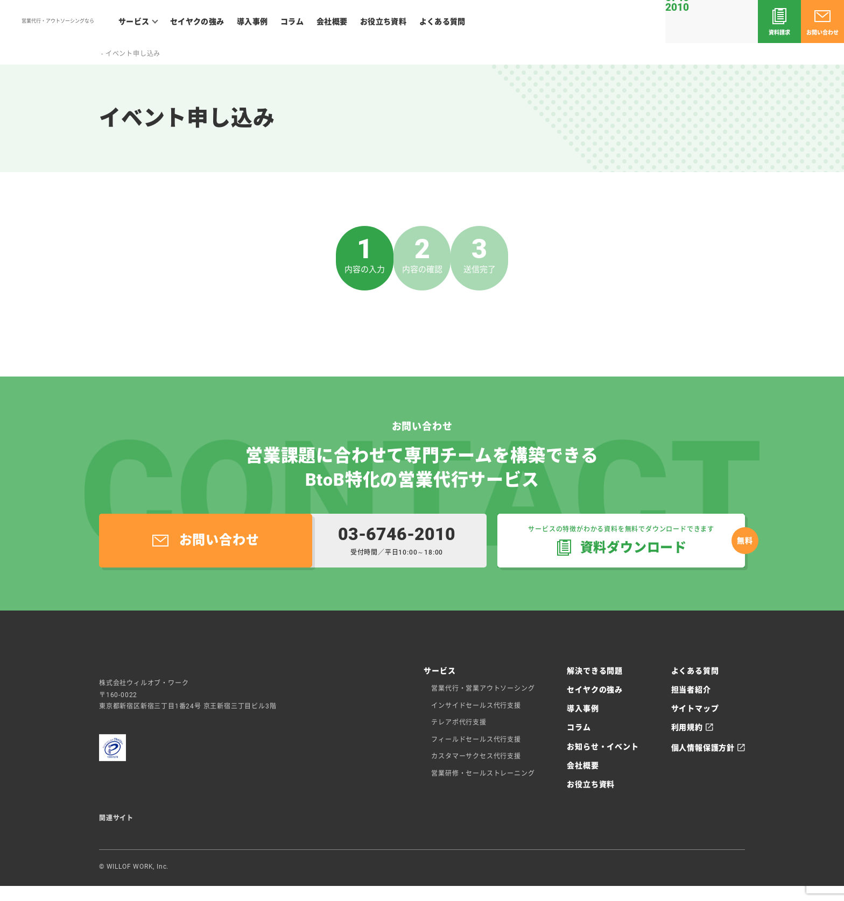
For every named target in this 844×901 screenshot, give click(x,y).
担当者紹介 (691, 689)
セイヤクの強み (197, 21)
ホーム (109, 54)
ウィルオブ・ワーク (734, 874)
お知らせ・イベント (602, 746)
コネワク (280, 830)
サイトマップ (695, 708)
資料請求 (779, 33)
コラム (292, 21)
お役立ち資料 (383, 21)
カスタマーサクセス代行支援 (476, 756)
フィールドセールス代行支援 (476, 739)
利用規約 (687, 727)
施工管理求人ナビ (327, 830)
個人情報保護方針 (703, 747)
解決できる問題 (595, 670)
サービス (133, 21)
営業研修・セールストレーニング (482, 773)
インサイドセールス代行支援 (476, 706)
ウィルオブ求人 (123, 830)
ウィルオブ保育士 (533, 830)
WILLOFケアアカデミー (396, 830)
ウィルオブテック (233, 830)
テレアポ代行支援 (458, 722)
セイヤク (57, 26)
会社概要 (331, 21)
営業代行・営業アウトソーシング (482, 688)
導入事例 (252, 21)
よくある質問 (442, 21)
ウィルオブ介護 (177, 830)
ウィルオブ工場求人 (470, 830)
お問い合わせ (822, 33)
